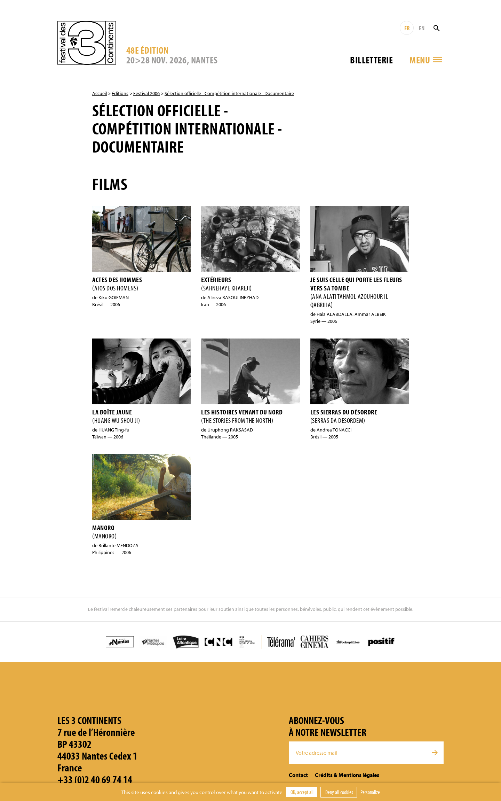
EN (421, 28)
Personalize (370, 791)
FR (406, 28)
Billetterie (371, 60)
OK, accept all (301, 791)
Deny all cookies (338, 791)
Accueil (99, 93)
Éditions (120, 93)
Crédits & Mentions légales (347, 774)
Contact (298, 774)
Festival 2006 (146, 93)
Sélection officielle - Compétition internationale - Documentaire (229, 93)
